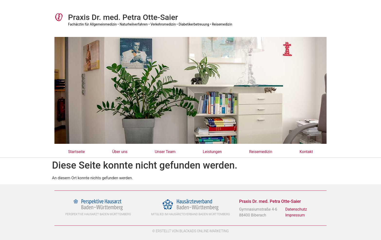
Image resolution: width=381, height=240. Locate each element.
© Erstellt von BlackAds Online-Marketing (190, 231)
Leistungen (212, 151)
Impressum (295, 215)
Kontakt (306, 151)
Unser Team (165, 151)
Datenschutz (296, 209)
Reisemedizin (260, 151)
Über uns (119, 151)
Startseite (76, 151)
